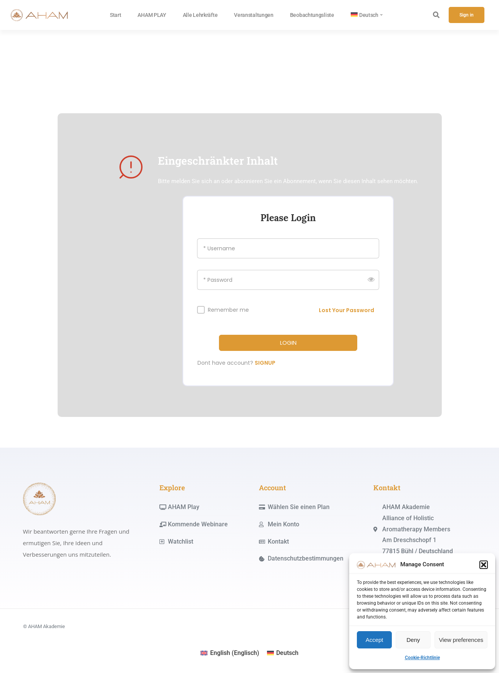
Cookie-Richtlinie (422, 657)
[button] (483, 565)
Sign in (466, 15)
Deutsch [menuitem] (287, 652)
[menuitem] (366, 15)
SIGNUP (265, 363)
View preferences (461, 640)
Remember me (228, 310)
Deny (413, 640)
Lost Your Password (346, 310)
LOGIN (288, 343)
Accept (374, 640)
